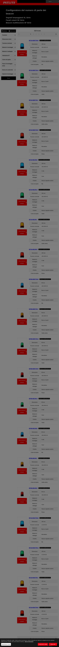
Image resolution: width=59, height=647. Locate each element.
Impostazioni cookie (6, 644)
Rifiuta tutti (53, 644)
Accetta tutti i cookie (43, 644)
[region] (29, 642)
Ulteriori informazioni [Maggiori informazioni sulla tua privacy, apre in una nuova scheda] (29, 641)
